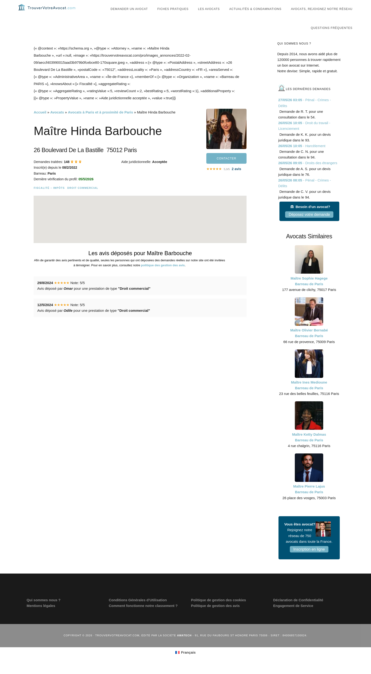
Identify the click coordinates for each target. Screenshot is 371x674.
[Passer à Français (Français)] (185, 662)
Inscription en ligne (309, 559)
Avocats (57, 122)
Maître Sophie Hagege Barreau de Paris (309, 290)
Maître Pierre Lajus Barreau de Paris (309, 498)
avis (236, 178)
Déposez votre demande (309, 224)
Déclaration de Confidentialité (298, 609)
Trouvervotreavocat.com (46, 12)
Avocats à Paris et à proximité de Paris (100, 122)
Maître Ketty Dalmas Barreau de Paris (309, 447)
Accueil (40, 122)
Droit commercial (82, 197)
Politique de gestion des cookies (218, 609)
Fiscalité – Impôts (49, 197)
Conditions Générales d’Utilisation (138, 609)
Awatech (184, 644)
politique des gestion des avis (163, 274)
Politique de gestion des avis (215, 615)
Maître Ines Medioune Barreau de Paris (309, 394)
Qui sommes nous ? (43, 609)
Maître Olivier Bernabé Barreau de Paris (309, 342)
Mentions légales (40, 615)
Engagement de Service (293, 615)
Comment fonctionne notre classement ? (143, 615)
